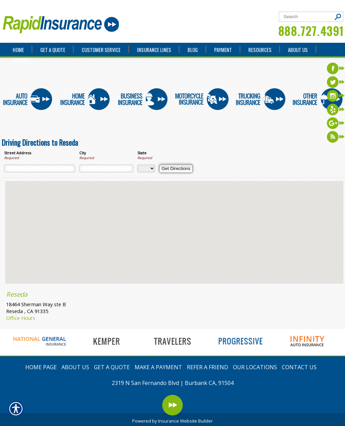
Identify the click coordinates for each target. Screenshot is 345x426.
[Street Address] (39, 168)
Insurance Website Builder (185, 421)
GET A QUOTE (112, 367)
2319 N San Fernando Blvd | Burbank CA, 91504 (173, 383)
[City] (106, 168)
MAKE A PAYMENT (158, 367)
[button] (174, 226)
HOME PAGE (41, 367)
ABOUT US (75, 367)
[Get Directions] (176, 168)
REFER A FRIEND (207, 367)
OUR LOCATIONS (255, 367)
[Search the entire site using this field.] (306, 16)
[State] (146, 168)
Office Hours (20, 317)
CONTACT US (299, 367)
